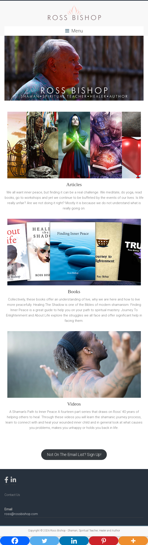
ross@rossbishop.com (21, 514)
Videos (74, 404)
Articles (74, 184)
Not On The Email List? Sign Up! (74, 454)
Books (74, 291)
